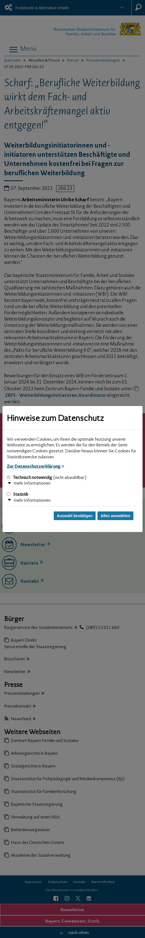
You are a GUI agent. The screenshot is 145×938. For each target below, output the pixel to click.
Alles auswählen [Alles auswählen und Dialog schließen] (115, 516)
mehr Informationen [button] (32, 483)
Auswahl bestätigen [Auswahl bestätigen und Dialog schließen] (74, 516)
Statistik (17, 494)
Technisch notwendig (46, 478)
